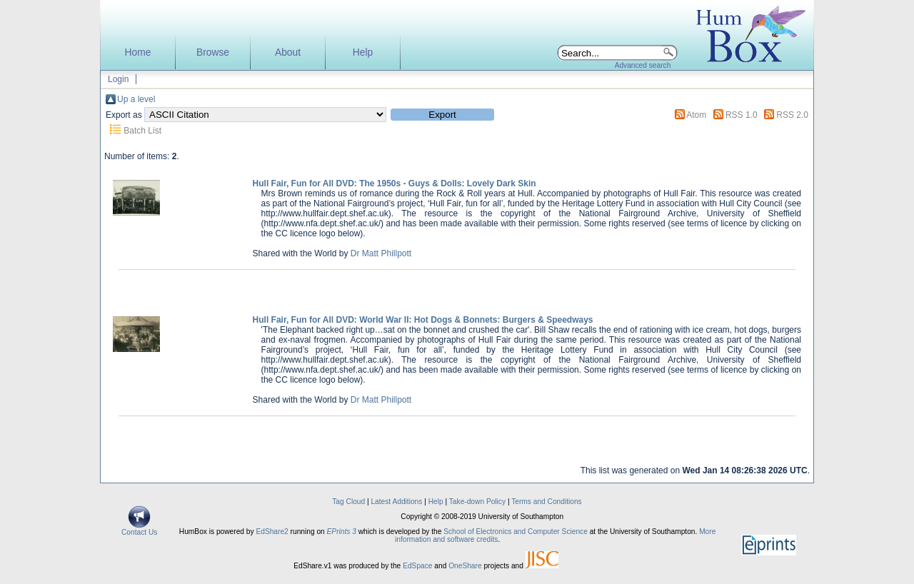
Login (118, 79)
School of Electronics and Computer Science (515, 531)
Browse (212, 52)
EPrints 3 (341, 531)
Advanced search (643, 65)
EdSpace (417, 566)
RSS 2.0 (792, 115)
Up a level (136, 99)
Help (363, 52)
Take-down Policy (477, 501)
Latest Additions (396, 501)
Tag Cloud (348, 501)
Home (138, 52)
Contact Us (139, 529)
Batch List (142, 131)
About (288, 52)
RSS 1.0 (741, 115)
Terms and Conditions (546, 501)
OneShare (464, 566)
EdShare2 (272, 531)
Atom (696, 115)
